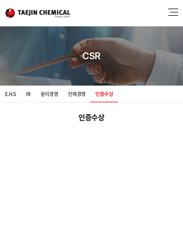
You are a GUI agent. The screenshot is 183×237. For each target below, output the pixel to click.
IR (28, 93)
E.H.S (10, 93)
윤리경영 (49, 93)
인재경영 (76, 93)
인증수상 (104, 93)
